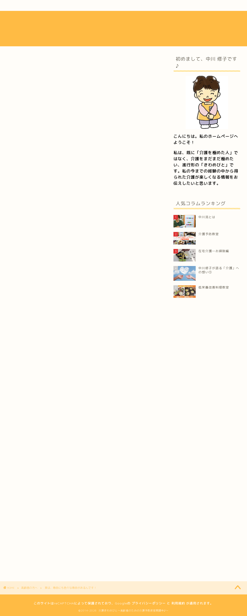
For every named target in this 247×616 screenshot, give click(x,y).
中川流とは (27, 5)
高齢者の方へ (23, 63)
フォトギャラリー (162, 5)
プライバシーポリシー (149, 603)
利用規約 (178, 603)
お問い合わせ (207, 5)
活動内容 (72, 5)
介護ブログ (117, 5)
